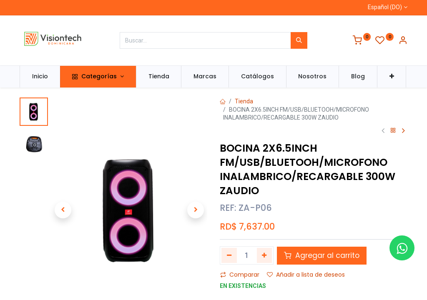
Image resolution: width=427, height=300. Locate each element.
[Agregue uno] (264, 255)
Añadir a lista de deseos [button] (306, 274)
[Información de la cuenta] (402, 41)
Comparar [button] (239, 274)
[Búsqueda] (299, 40)
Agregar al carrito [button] (321, 255)
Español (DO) (385, 7)
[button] (391, 77)
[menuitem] (40, 77)
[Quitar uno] (229, 255)
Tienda (244, 101)
